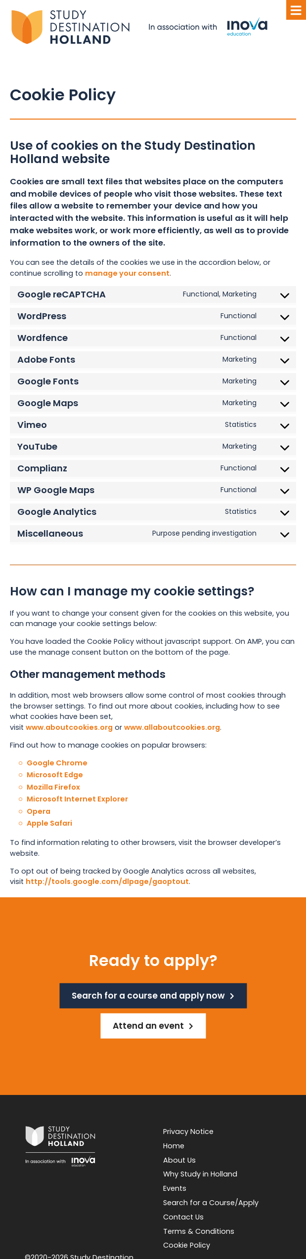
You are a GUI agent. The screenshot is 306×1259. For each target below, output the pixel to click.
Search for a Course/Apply (211, 1203)
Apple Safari (49, 823)
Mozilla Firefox (53, 787)
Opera (38, 811)
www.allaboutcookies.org (172, 727)
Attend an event (148, 1026)
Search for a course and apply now (148, 996)
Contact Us (183, 1217)
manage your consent (127, 273)
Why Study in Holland (200, 1174)
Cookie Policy (186, 1245)
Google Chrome (57, 763)
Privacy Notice (188, 1131)
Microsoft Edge (55, 775)
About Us (179, 1160)
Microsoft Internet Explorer (77, 799)
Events (174, 1188)
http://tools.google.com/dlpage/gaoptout (107, 881)
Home (173, 1146)
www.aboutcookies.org (69, 727)
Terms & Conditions (198, 1231)
